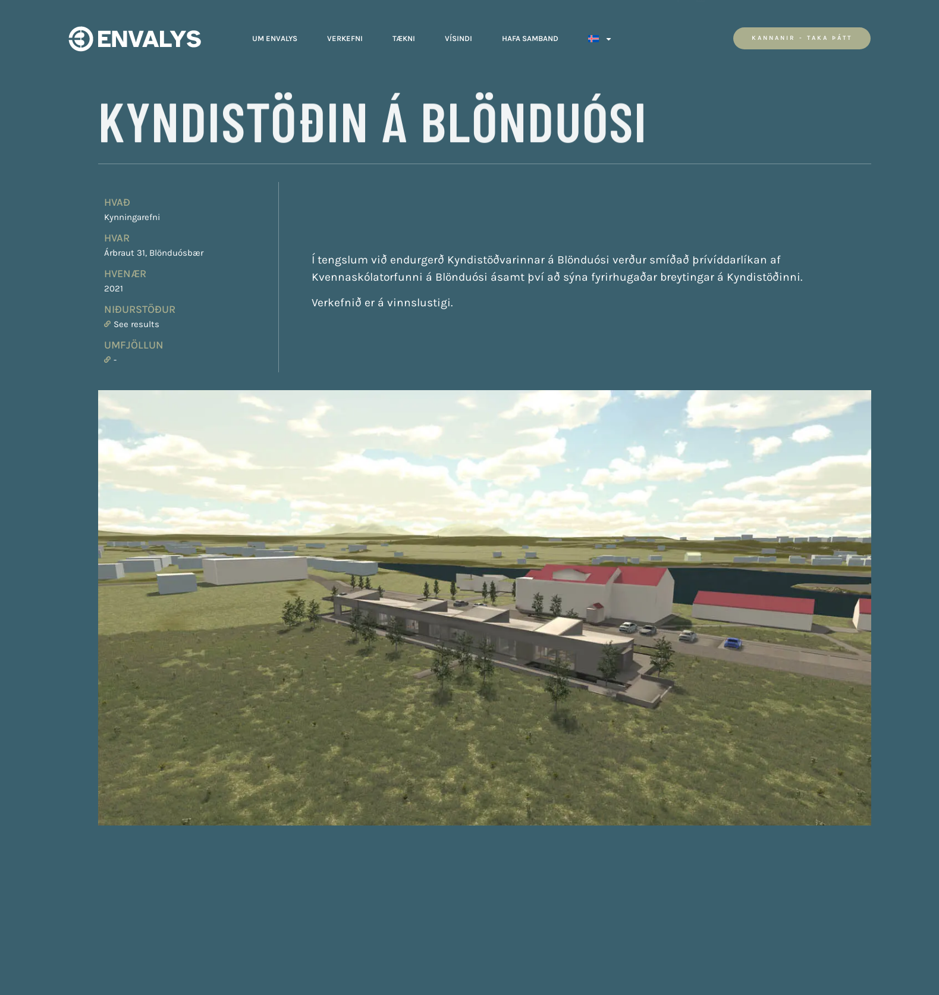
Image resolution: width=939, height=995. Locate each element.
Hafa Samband (530, 35)
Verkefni (345, 35)
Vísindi (458, 35)
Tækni (403, 35)
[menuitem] (600, 35)
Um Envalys (274, 35)
